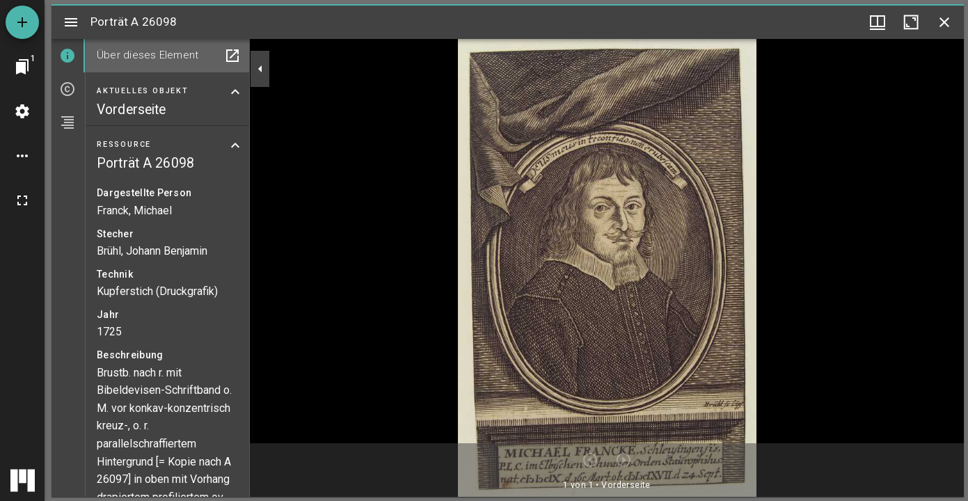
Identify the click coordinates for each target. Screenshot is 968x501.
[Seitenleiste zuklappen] (260, 69)
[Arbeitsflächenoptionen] (22, 156)
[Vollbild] (22, 200)
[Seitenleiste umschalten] (71, 22)
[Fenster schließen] (944, 22)
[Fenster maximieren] (911, 22)
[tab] (68, 55)
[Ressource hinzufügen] (22, 22)
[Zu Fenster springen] (22, 67)
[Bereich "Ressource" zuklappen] (235, 145)
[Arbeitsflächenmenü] (22, 111)
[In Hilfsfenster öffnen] (232, 55)
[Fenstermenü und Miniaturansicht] (877, 22)
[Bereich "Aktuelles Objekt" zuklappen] (235, 92)
